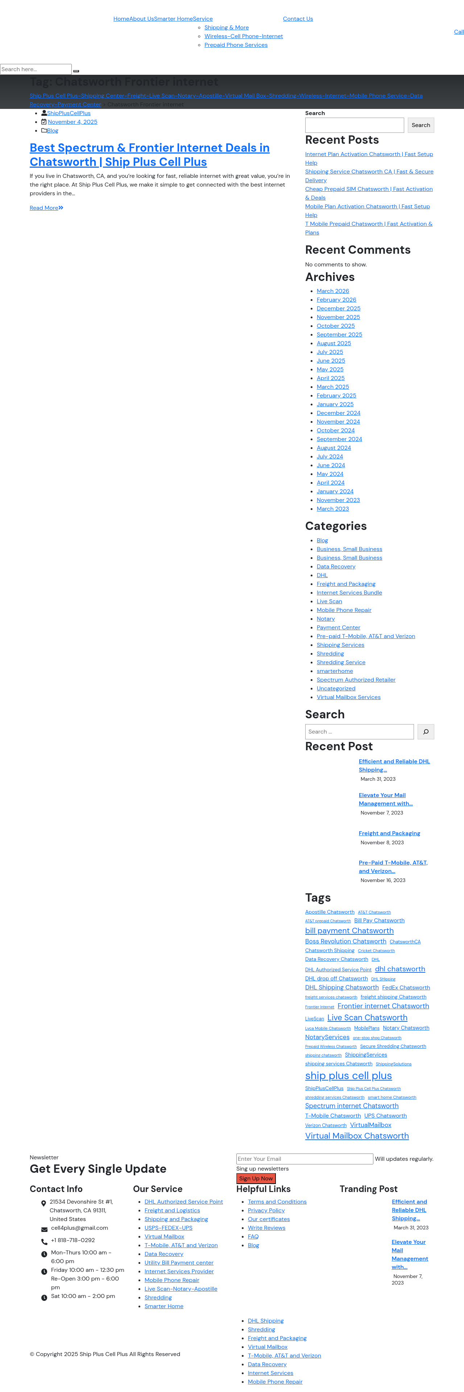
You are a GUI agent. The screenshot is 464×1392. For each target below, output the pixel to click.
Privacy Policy (266, 1210)
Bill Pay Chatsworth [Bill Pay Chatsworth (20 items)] (379, 920)
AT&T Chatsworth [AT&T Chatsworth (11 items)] (374, 912)
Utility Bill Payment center (179, 1262)
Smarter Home (173, 19)
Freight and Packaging (346, 584)
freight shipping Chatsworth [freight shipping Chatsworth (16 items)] (394, 996)
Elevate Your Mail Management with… (386, 799)
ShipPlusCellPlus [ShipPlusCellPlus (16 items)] (324, 1088)
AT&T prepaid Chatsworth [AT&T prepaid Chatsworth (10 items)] (328, 920)
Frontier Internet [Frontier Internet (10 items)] (319, 1006)
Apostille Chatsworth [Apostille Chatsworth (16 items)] (330, 912)
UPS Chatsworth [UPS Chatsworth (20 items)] (385, 1115)
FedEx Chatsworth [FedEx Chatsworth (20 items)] (406, 987)
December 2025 (339, 308)
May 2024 (330, 474)
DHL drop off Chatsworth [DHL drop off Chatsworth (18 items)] (336, 978)
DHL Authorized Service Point (184, 1201)
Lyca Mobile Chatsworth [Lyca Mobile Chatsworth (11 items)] (328, 1028)
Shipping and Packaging (176, 1219)
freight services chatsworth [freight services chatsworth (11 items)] (331, 997)
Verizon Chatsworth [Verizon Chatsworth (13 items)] (326, 1125)
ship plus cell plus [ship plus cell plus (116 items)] (348, 1075)
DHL (322, 575)
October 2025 (336, 326)
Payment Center (338, 627)
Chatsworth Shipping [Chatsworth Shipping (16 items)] (330, 950)
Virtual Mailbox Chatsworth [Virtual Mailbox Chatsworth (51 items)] (357, 1135)
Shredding (330, 653)
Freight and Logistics (172, 1210)
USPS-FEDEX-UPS (168, 1228)
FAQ (253, 1236)
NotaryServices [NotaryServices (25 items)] (327, 1037)
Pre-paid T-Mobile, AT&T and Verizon (366, 636)
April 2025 (331, 378)
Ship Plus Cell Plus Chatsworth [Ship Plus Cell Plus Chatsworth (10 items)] (374, 1088)
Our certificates (269, 1219)
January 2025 (335, 404)
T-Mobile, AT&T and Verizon (181, 1245)
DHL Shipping (266, 1320)
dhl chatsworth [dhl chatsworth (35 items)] (400, 968)
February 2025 (336, 395)
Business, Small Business (349, 549)
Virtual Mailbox (164, 1236)
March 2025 (333, 387)
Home (121, 19)
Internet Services (270, 1373)
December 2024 (338, 413)
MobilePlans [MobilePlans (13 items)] (367, 1028)
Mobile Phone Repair (344, 610)
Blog (52, 130)
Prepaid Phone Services (236, 45)
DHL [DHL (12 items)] (376, 959)
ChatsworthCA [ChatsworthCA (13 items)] (405, 942)
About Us (141, 19)
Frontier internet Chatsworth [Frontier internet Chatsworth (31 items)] (384, 1006)
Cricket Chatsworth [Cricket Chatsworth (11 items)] (376, 951)
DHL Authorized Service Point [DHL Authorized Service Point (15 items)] (338, 970)
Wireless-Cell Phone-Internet (243, 36)
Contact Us (298, 19)
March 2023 (333, 509)
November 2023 (338, 500)
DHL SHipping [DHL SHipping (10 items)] (383, 978)
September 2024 (339, 439)
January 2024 (335, 491)
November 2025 (338, 317)
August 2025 (334, 343)
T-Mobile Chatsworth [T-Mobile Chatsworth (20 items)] (333, 1115)
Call (459, 32)
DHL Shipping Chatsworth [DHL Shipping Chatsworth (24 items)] (342, 987)
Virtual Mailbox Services (349, 697)
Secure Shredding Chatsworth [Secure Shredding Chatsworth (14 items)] (393, 1046)
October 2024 (336, 430)
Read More (46, 208)
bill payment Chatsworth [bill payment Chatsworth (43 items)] (349, 931)
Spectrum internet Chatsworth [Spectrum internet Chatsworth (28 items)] (352, 1106)
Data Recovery (336, 566)
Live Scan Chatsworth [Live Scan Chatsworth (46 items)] (367, 1017)
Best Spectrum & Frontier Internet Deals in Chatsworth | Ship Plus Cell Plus (150, 154)
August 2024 (334, 448)
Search (315, 113)
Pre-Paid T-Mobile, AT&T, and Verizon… (393, 867)
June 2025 (331, 360)
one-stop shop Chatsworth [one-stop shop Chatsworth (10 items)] (377, 1037)
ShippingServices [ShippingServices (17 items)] (366, 1054)
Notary (326, 618)
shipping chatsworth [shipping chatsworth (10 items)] (323, 1055)
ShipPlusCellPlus (69, 113)
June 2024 (331, 465)
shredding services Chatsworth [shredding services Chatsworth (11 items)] (335, 1097)
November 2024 (338, 421)
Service (203, 19)
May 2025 (330, 369)
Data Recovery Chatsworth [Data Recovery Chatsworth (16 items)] (336, 959)
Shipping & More (226, 27)
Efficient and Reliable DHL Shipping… (394, 765)
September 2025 (339, 334)
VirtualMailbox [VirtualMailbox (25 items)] (371, 1125)
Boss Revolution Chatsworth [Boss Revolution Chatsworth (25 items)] (345, 941)
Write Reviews (266, 1228)
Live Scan (329, 601)
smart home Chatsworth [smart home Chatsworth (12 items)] (392, 1097)
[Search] (426, 731)
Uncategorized (336, 688)
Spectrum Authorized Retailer (356, 679)
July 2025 (330, 352)
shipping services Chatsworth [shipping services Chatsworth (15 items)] (339, 1064)
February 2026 (336, 299)
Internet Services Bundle (349, 592)
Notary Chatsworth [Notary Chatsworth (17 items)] (406, 1028)
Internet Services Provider (179, 1271)
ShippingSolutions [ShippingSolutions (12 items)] (394, 1064)
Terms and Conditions (277, 1201)
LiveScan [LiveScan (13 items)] (314, 1019)
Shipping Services (340, 645)
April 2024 (331, 482)
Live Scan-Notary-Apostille (181, 1289)
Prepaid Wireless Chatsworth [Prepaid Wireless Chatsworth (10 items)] (331, 1046)
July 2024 (330, 456)
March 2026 (333, 291)
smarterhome (335, 671)
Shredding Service (341, 662)
